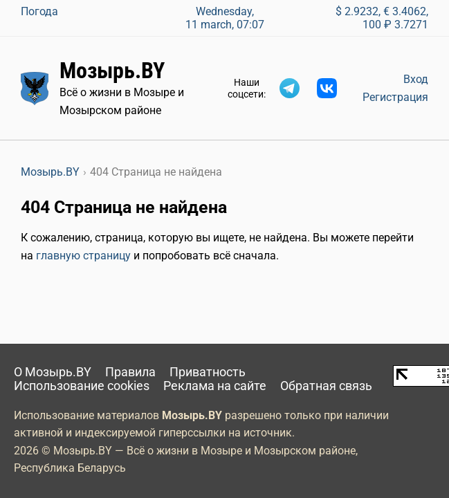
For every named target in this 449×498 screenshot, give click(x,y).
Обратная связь (326, 386)
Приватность (207, 372)
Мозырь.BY (112, 70)
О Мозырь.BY (52, 372)
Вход (415, 79)
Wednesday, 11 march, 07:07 (224, 18)
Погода (39, 11)
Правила (130, 372)
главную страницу (83, 255)
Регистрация (395, 97)
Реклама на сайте (214, 386)
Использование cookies (81, 386)
